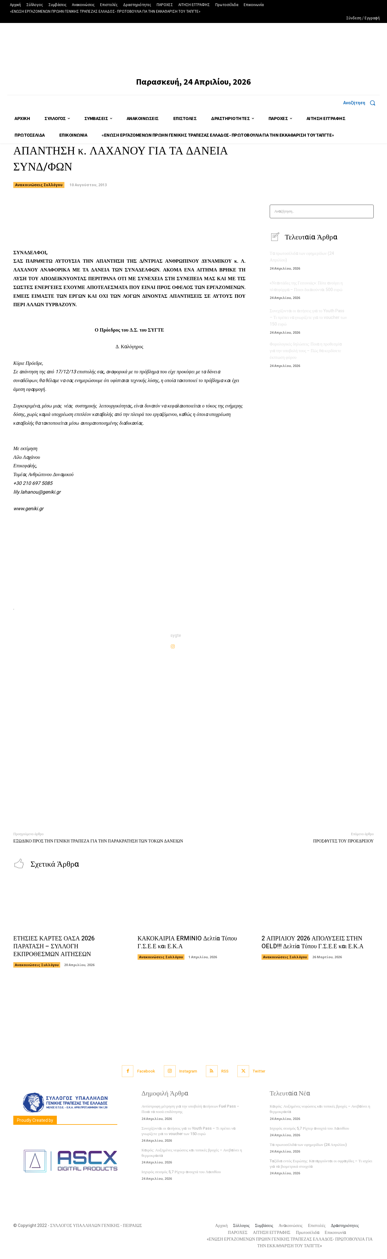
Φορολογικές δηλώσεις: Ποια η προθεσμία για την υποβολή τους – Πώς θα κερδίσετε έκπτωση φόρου (306, 349)
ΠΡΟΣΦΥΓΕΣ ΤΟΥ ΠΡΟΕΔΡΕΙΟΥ (343, 841)
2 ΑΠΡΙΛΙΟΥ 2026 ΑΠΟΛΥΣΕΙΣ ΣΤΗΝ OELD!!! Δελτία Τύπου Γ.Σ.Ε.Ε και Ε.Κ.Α (313, 942)
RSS (225, 1071)
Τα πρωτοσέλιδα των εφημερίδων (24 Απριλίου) (308, 1144)
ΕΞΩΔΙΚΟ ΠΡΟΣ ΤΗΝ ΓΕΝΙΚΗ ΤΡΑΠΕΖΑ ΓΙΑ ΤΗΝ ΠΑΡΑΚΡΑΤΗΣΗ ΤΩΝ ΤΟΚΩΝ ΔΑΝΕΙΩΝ (98, 841)
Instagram (188, 1071)
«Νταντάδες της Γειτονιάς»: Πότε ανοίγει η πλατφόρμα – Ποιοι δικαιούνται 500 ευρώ (306, 287)
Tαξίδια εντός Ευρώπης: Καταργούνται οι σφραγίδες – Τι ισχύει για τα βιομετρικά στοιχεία (321, 1164)
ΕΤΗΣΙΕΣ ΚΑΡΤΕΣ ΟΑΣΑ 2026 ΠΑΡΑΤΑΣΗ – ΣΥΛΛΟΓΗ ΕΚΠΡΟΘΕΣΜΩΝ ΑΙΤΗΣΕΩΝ (54, 946)
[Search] (367, 211)
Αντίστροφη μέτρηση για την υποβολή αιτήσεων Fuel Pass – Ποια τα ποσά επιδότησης (190, 1109)
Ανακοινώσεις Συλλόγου (38, 185)
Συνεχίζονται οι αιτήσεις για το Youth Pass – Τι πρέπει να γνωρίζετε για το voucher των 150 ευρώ (308, 317)
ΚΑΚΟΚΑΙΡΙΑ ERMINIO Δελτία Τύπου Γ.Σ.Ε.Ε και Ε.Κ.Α (187, 942)
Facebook (146, 1071)
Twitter (259, 1071)
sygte (176, 635)
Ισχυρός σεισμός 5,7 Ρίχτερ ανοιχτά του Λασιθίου (181, 1172)
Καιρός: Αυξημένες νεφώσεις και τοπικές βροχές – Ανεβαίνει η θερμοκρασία (191, 1153)
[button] (361, 103)
